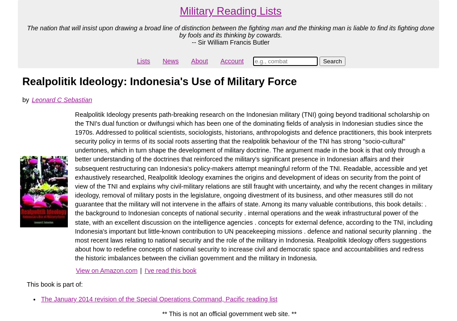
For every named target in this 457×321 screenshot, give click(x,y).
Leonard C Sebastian (62, 99)
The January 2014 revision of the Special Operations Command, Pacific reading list (159, 299)
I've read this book (170, 270)
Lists (143, 61)
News (170, 61)
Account (232, 61)
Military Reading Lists (231, 11)
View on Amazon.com (106, 270)
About (199, 61)
